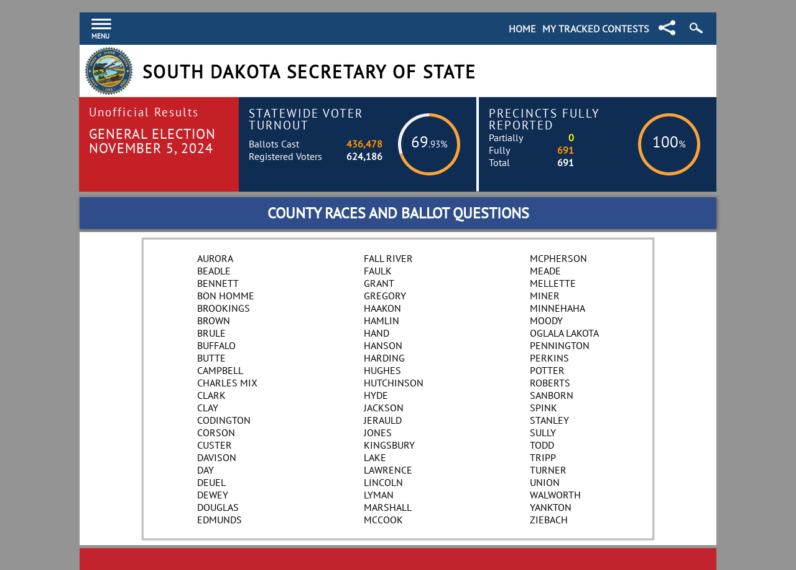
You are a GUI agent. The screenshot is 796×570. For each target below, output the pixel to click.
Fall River (388, 258)
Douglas (218, 507)
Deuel (211, 482)
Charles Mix (227, 382)
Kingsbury (389, 445)
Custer (214, 445)
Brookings (223, 308)
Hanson (383, 345)
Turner (548, 470)
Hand (376, 333)
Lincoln (383, 482)
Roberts (550, 382)
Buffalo (216, 345)
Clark (211, 395)
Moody (546, 320)
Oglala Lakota (564, 333)
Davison (216, 457)
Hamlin (381, 320)
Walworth (555, 494)
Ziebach (549, 519)
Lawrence (388, 470)
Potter (547, 370)
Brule (211, 333)
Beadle (214, 270)
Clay (207, 407)
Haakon (382, 308)
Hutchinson (393, 382)
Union (545, 482)
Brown (213, 320)
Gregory (385, 295)
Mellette (553, 283)
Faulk (378, 270)
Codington (224, 420)
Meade (545, 270)
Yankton (551, 507)
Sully (543, 432)
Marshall (388, 507)
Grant (379, 283)
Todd (542, 445)
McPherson (558, 258)
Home (522, 28)
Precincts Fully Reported (544, 119)
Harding (384, 358)
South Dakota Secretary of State (309, 71)
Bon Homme (225, 295)
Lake (375, 457)
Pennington (560, 345)
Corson (216, 432)
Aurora (215, 258)
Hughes (382, 370)
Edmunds (219, 519)
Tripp (543, 457)
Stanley (549, 420)
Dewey (212, 494)
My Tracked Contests (595, 28)
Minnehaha (557, 308)
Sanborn (551, 395)
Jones (378, 432)
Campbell (220, 370)
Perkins (549, 358)
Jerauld (383, 420)
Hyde (376, 395)
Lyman (379, 494)
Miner (545, 295)
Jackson (384, 407)
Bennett (218, 283)
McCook (383, 519)
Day (205, 470)
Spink (543, 407)
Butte (211, 358)
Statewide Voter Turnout (306, 119)
